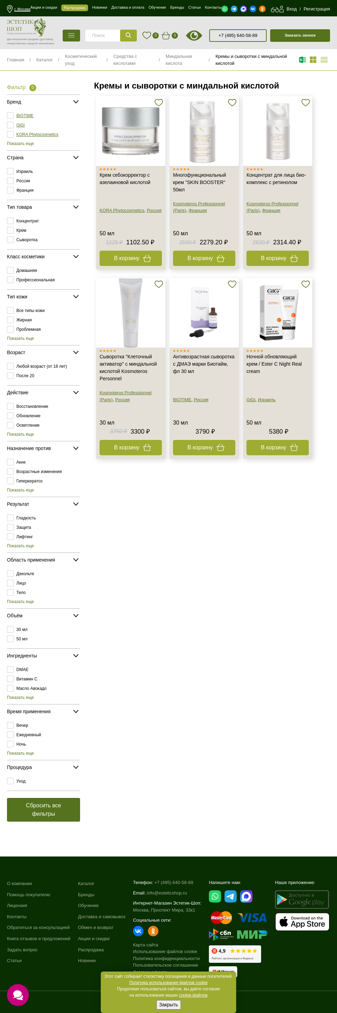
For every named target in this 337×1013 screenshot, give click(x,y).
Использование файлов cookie (165, 951)
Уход (20, 781)
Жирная (24, 320)
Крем (21, 230)
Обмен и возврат (95, 927)
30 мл (22, 629)
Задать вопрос (22, 949)
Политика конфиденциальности (166, 958)
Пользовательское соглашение (165, 965)
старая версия (203, 35)
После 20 (25, 375)
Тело (21, 592)
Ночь (21, 744)
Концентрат (27, 221)
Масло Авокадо (31, 688)
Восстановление (32, 406)
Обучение (88, 905)
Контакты (16, 916)
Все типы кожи (30, 310)
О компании (19, 883)
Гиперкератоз (29, 481)
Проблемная (28, 329)
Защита (23, 527)
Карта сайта (145, 944)
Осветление (28, 425)
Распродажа (91, 949)
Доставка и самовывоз (101, 916)
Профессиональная (35, 279)
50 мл (22, 639)
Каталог (44, 59)
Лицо (21, 583)
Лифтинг (24, 536)
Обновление (28, 415)
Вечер (22, 725)
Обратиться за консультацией (38, 927)
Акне (21, 462)
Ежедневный (28, 734)
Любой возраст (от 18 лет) (41, 366)
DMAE (22, 669)
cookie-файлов (193, 995)
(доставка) (46, 39)
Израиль (24, 171)
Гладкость (26, 518)
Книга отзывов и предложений (38, 938)
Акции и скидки (94, 938)
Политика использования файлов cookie (169, 982)
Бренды (86, 894)
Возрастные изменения (39, 471)
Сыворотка (27, 239)
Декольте (25, 573)
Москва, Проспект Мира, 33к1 (164, 910)
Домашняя (26, 270)
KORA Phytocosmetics (37, 134)
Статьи (14, 960)
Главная (15, 59)
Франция (24, 190)
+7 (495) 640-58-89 (238, 35)
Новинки (87, 960)
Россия (23, 180)
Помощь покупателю (28, 894)
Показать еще (20, 143)
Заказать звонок (299, 35)
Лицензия (17, 905)
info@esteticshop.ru (167, 893)
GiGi (20, 125)
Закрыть (168, 1004)
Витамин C (26, 679)
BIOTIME (24, 115)
